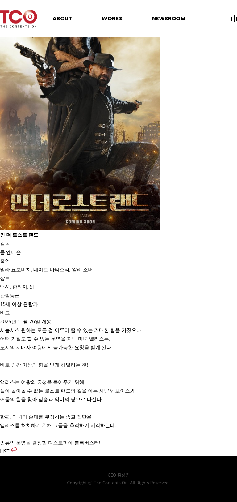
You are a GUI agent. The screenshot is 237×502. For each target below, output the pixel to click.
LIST (8, 451)
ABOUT (62, 18)
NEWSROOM (168, 18)
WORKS (112, 18)
